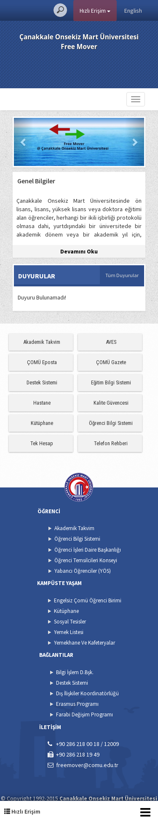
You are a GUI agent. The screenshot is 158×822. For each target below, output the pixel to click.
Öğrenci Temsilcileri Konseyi (85, 560)
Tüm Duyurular (122, 275)
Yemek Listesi (68, 632)
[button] (23, 142)
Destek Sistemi (42, 382)
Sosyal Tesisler (70, 621)
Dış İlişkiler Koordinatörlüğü (87, 693)
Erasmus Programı (77, 704)
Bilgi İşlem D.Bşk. (75, 672)
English (133, 10)
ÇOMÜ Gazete (111, 362)
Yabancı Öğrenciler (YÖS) (82, 570)
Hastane (42, 403)
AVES (111, 342)
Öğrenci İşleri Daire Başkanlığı (87, 549)
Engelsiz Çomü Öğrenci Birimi (87, 600)
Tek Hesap (41, 443)
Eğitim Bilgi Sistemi (111, 382)
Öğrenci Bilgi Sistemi (111, 423)
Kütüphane (42, 423)
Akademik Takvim (41, 342)
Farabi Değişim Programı (84, 714)
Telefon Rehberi (111, 443)
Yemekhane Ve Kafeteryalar (84, 642)
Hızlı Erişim (95, 10)
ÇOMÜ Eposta (42, 362)
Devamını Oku (79, 251)
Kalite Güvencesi (111, 403)
